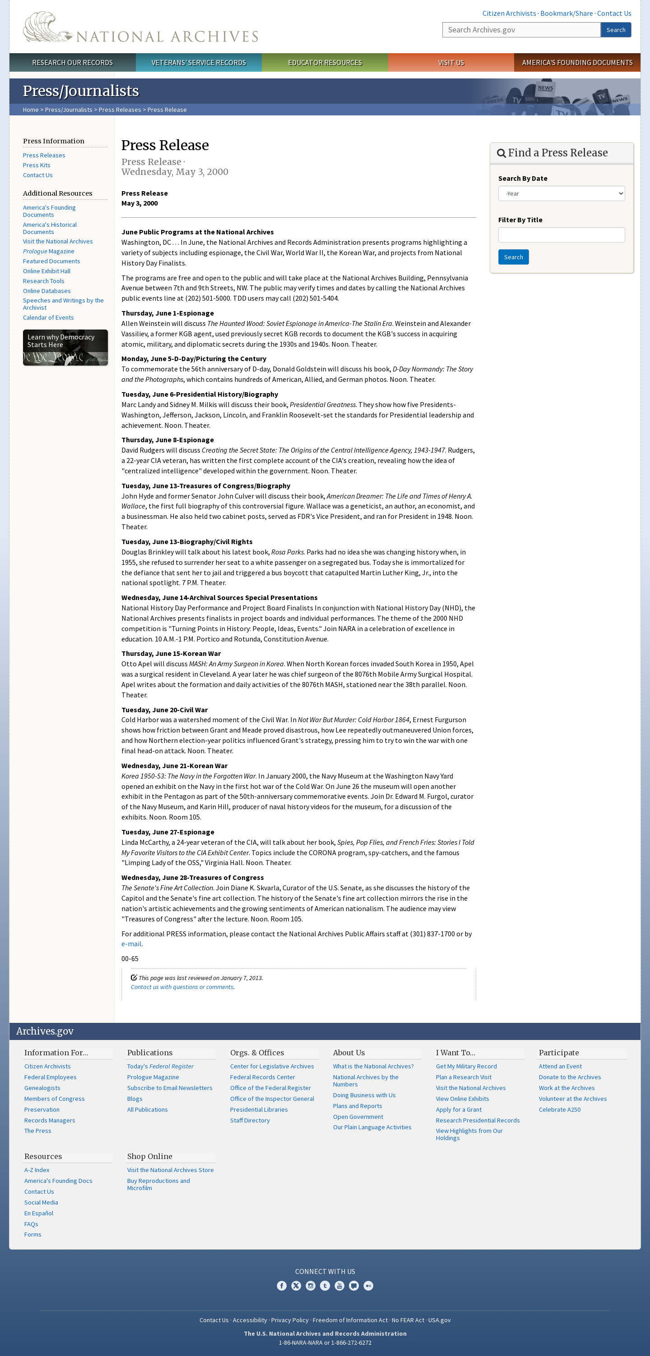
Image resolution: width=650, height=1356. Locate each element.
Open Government (358, 1117)
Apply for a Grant (459, 1109)
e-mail (131, 943)
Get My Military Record (466, 1066)
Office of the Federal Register (270, 1088)
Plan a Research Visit (464, 1077)
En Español (38, 1213)
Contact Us (614, 13)
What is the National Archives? (373, 1066)
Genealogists (42, 1088)
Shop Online (149, 1156)
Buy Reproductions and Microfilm (158, 1184)
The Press (37, 1131)
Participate (559, 1052)
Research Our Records (72, 62)
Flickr (368, 1285)
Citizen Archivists (509, 13)
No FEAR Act (408, 1320)
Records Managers (49, 1120)
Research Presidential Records (478, 1120)
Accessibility (250, 1320)
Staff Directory (250, 1120)
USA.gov (439, 1320)
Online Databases (47, 291)
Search (616, 30)
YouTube (339, 1285)
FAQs (31, 1224)
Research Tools (44, 281)
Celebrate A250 (559, 1109)
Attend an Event (560, 1066)
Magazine (48, 251)
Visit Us (451, 62)
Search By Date (523, 178)
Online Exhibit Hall (46, 271)
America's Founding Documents (577, 62)
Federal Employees (50, 1077)
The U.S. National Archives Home (140, 26)
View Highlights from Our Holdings (469, 1134)
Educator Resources (325, 62)
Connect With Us (325, 1271)
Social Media (41, 1202)
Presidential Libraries (259, 1109)
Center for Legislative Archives (272, 1066)
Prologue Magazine (153, 1077)
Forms (33, 1234)
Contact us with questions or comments (182, 987)
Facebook (281, 1285)
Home (31, 109)
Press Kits (37, 165)
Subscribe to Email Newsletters (170, 1088)
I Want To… (455, 1052)
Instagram (310, 1285)
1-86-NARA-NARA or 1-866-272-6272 (325, 1342)
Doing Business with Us (364, 1095)
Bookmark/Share (566, 13)
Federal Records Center (262, 1077)
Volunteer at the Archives (573, 1099)
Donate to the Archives (570, 1077)
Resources (43, 1156)
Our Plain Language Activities (372, 1127)
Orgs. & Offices (257, 1052)
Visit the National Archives (58, 241)
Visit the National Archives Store (170, 1170)
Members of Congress (54, 1099)
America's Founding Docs (58, 1181)
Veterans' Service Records (199, 62)
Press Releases (120, 109)
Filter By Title (520, 219)
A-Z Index (36, 1170)
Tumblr (325, 1285)
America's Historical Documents (50, 228)
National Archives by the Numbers (366, 1080)
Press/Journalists (69, 109)
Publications (150, 1052)
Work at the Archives (567, 1088)
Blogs (135, 1099)
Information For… (56, 1052)
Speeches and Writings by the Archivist (63, 304)
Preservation (42, 1109)
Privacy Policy (290, 1320)
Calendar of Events (48, 317)
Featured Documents (51, 261)
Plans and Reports (357, 1106)
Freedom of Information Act (350, 1320)
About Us (349, 1052)
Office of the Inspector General (272, 1099)
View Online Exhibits (462, 1099)
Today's (160, 1066)
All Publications (147, 1109)
